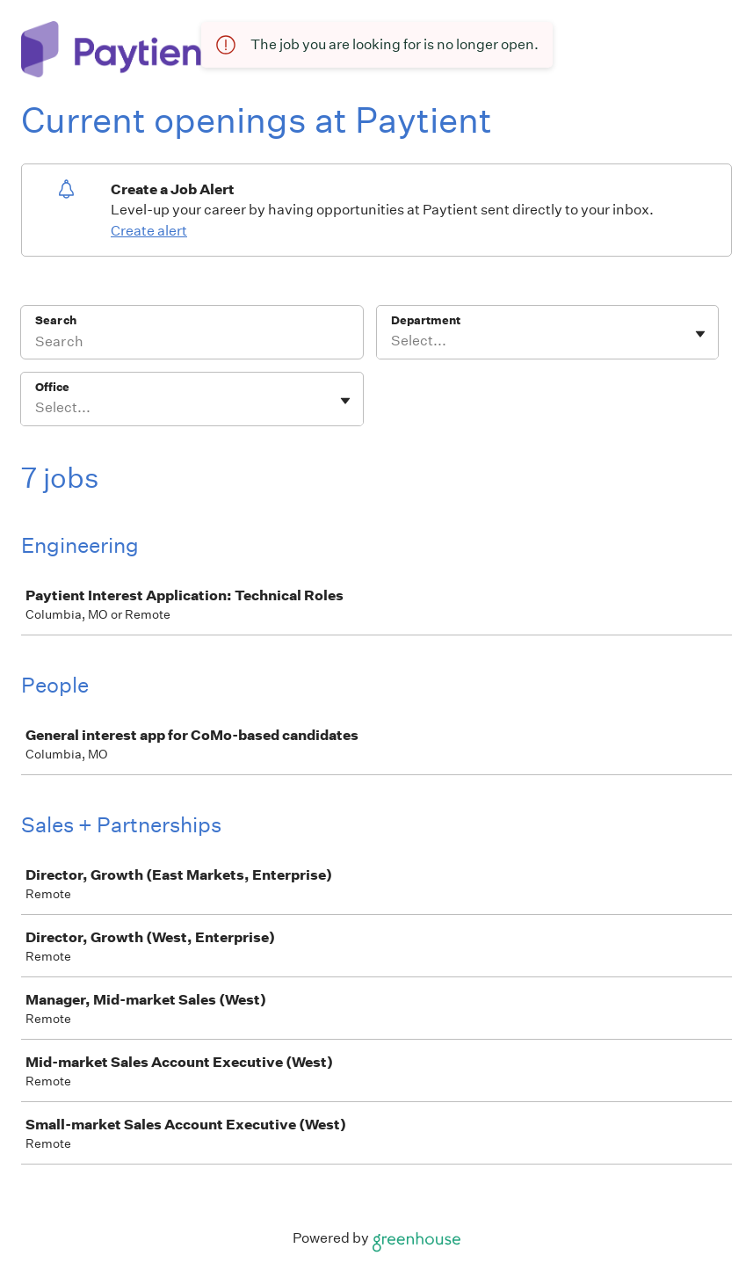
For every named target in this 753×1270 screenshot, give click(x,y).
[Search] (192, 344)
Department (425, 320)
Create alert (149, 230)
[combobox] (392, 341)
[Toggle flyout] (700, 334)
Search (55, 320)
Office (52, 387)
